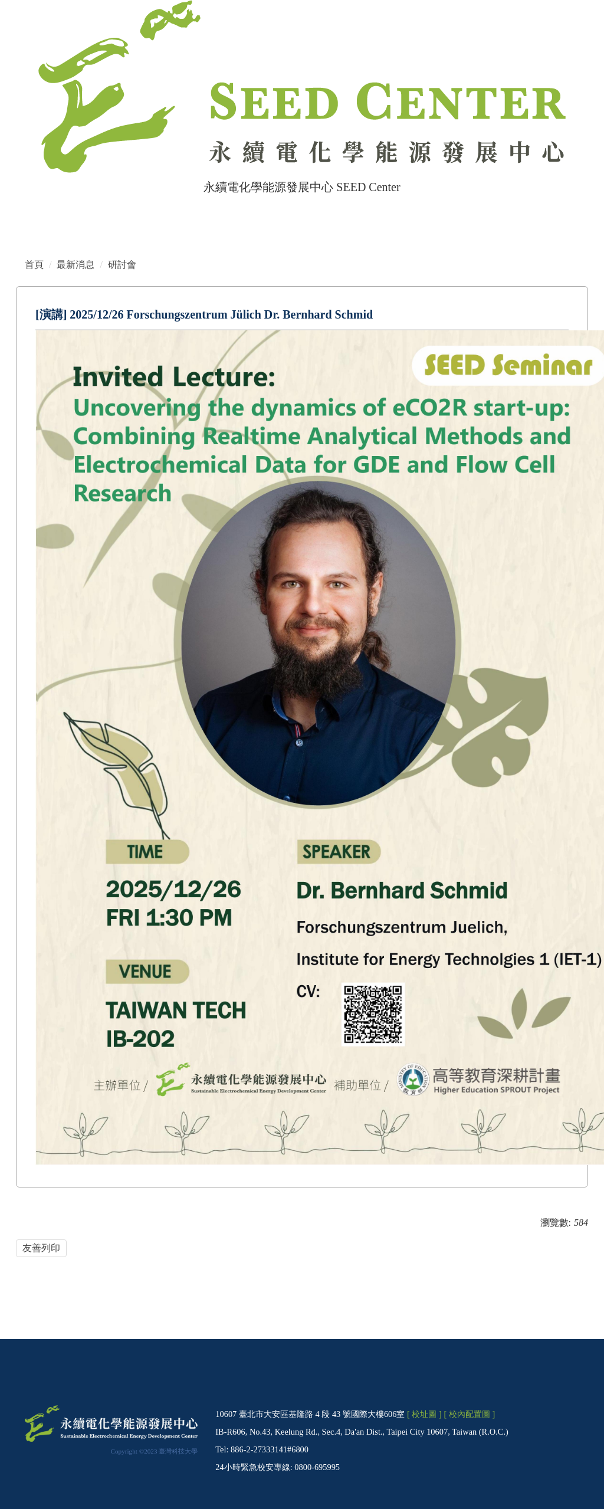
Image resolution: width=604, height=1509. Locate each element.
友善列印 (41, 1248)
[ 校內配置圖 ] (469, 1414)
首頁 (33, 210)
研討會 (122, 265)
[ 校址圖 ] (424, 1414)
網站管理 (78, 210)
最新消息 (75, 265)
